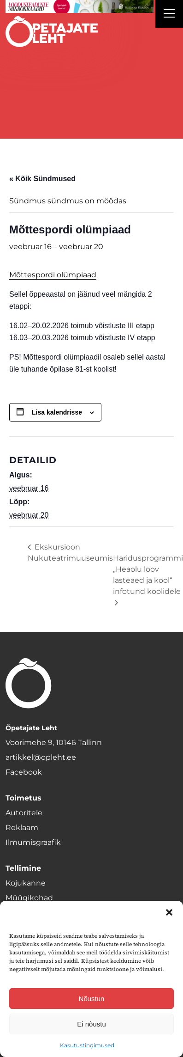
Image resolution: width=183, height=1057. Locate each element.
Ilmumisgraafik (33, 842)
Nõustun (92, 998)
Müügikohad (29, 897)
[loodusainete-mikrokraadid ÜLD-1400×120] (79, 6)
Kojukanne (26, 883)
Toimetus (23, 798)
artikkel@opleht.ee (41, 757)
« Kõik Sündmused (42, 179)
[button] (169, 912)
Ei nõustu (91, 1024)
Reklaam (22, 827)
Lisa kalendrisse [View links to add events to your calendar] (57, 412)
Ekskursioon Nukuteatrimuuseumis (70, 552)
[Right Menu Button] (169, 14)
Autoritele (24, 812)
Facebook (24, 772)
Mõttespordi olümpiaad (52, 274)
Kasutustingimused (87, 1045)
